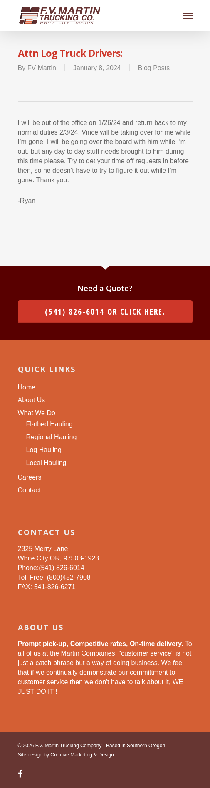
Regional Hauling (51, 436)
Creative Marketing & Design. (82, 755)
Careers (30, 477)
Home (27, 387)
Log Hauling (44, 449)
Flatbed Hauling (49, 424)
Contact (29, 490)
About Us (31, 400)
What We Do (36, 412)
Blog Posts (154, 67)
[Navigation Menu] (188, 15)
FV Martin (41, 67)
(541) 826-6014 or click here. (105, 311)
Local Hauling (46, 462)
